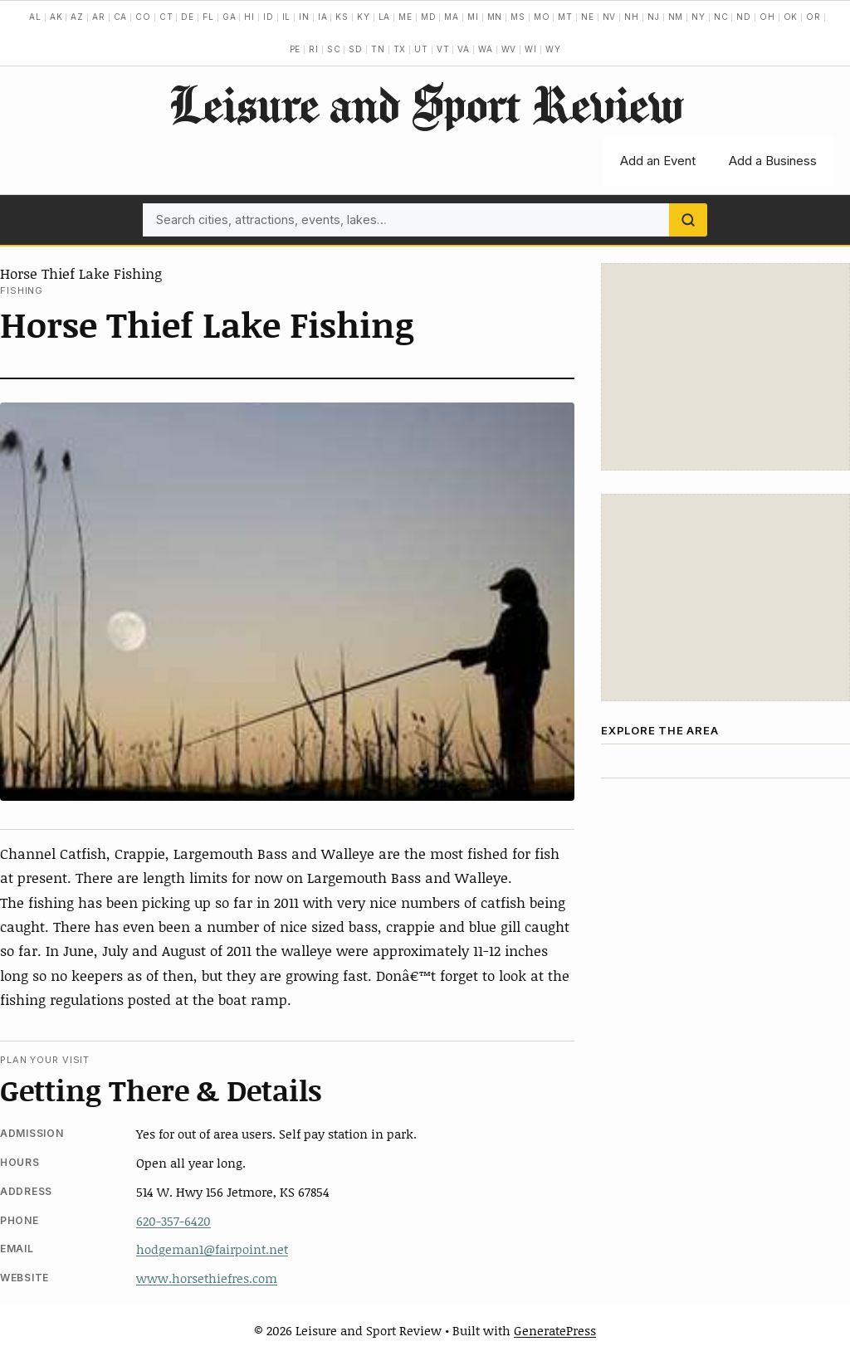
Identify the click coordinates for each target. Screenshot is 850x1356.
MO (542, 17)
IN (304, 17)
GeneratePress (555, 1330)
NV (610, 17)
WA (485, 49)
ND (743, 17)
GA (229, 17)
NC (721, 17)
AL (35, 17)
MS (517, 17)
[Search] (688, 220)
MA (451, 17)
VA (463, 49)
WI (531, 49)
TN (378, 49)
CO (143, 17)
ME (405, 17)
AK (56, 17)
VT (443, 49)
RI (314, 49)
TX (400, 49)
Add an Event (658, 160)
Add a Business (773, 160)
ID (268, 17)
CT (166, 17)
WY (553, 49)
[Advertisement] (725, 367)
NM (676, 17)
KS (342, 17)
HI (249, 17)
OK (791, 17)
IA (323, 17)
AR (98, 17)
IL (286, 17)
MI (473, 17)
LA (385, 17)
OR (813, 17)
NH (631, 17)
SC (334, 49)
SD (356, 49)
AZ (77, 17)
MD (429, 17)
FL (208, 17)
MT (565, 17)
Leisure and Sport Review (425, 103)
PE (295, 49)
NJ (653, 17)
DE (187, 17)
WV (509, 49)
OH (767, 17)
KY (363, 17)
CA (121, 17)
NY (698, 17)
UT (421, 49)
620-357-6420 (173, 1221)
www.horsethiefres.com (206, 1278)
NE (587, 17)
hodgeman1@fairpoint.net (212, 1249)
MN (495, 17)
